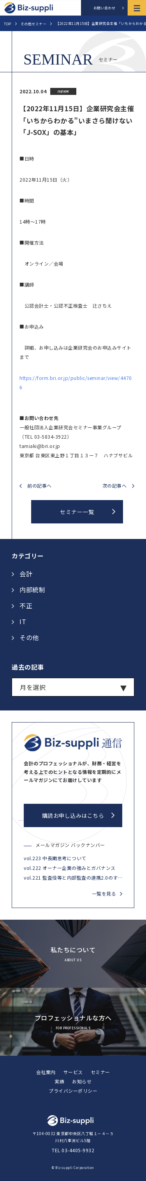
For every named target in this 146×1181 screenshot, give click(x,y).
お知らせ (81, 1081)
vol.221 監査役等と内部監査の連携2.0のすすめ (73, 877)
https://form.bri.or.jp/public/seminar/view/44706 (75, 382)
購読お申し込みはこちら (73, 815)
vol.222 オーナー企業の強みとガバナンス (70, 867)
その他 (29, 637)
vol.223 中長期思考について (55, 858)
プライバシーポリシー (73, 1090)
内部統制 (32, 589)
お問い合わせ (104, 7)
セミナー (100, 1072)
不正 (25, 605)
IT (22, 621)
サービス (73, 1072)
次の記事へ (114, 485)
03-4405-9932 (78, 1150)
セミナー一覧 (77, 512)
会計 (25, 573)
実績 (59, 1081)
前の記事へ (39, 485)
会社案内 (46, 1072)
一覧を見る (104, 893)
